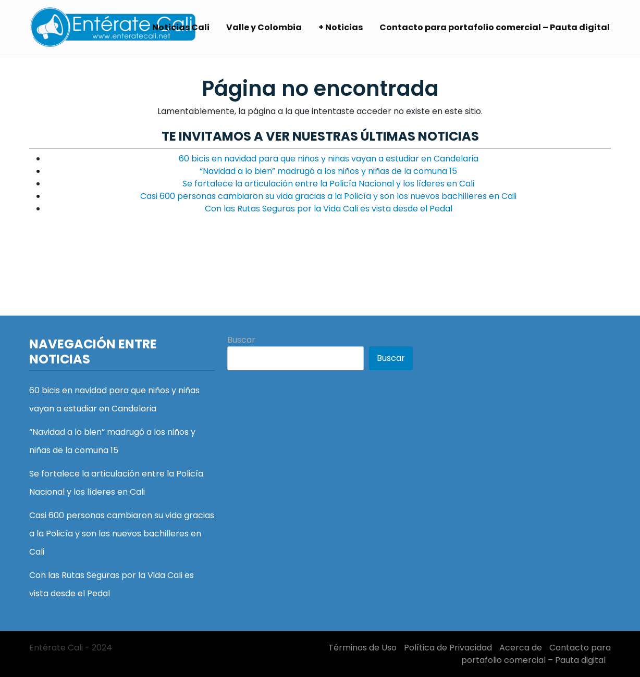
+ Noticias (340, 27)
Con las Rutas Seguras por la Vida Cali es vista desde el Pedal (328, 209)
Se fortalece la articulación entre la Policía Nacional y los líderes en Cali (328, 184)
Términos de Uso (362, 648)
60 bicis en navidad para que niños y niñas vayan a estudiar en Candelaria (328, 159)
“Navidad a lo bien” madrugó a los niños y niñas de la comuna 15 (328, 171)
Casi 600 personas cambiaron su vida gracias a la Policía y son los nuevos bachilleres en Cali (328, 196)
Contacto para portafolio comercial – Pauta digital (494, 27)
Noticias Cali (181, 27)
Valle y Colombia (264, 27)
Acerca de (520, 648)
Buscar (241, 340)
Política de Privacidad (448, 648)
